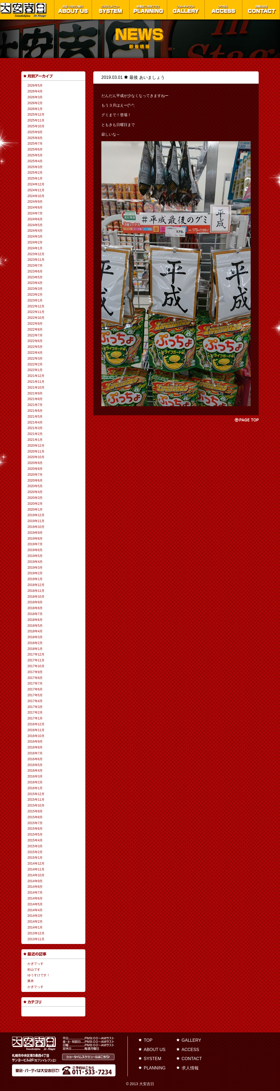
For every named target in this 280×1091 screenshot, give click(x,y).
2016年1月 (35, 788)
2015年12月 (36, 794)
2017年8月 (35, 678)
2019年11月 (36, 521)
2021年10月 (36, 387)
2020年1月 (35, 509)
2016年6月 (35, 759)
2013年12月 (36, 933)
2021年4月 (35, 422)
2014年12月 (36, 863)
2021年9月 (35, 393)
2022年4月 (35, 353)
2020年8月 (35, 469)
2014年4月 (35, 910)
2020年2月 (35, 504)
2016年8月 (35, 747)
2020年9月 (35, 463)
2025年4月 (35, 161)
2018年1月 (35, 649)
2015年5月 (35, 834)
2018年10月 (36, 597)
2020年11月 (36, 451)
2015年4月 (35, 840)
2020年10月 (36, 457)
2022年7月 (35, 335)
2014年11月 (36, 869)
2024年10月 (36, 196)
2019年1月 (35, 579)
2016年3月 (35, 776)
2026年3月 (35, 97)
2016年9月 (35, 741)
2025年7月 (35, 143)
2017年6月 (35, 689)
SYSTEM (152, 1058)
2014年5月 (35, 904)
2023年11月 (36, 260)
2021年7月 (35, 405)
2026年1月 (35, 109)
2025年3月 (35, 167)
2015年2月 (35, 852)
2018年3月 (35, 637)
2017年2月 (35, 712)
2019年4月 (35, 562)
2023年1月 (35, 300)
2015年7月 (35, 823)
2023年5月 (35, 277)
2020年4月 (35, 492)
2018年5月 (35, 626)
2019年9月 (35, 533)
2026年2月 (35, 103)
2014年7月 (35, 892)
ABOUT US (155, 1049)
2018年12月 (36, 585)
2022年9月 (35, 323)
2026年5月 (35, 85)
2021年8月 (35, 399)
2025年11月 (36, 120)
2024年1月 (35, 248)
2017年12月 (36, 654)
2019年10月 (36, 527)
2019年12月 (36, 515)
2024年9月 (35, 201)
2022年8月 (35, 329)
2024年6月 (35, 219)
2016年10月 (36, 736)
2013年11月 (36, 939)
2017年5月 (35, 695)
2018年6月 (35, 620)
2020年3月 (35, 498)
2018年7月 (35, 614)
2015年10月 (36, 805)
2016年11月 (36, 730)
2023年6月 (35, 271)
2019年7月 (35, 544)
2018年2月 (35, 643)
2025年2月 (35, 172)
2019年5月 (35, 556)
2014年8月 (35, 887)
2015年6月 (35, 829)
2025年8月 (35, 138)
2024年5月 (35, 225)
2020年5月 (35, 486)
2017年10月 (36, 666)
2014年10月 (36, 875)
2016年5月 (35, 765)
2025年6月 (35, 149)
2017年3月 (35, 707)
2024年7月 (35, 213)
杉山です (33, 969)
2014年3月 (35, 916)
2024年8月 (35, 207)
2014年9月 (35, 881)
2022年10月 (36, 318)
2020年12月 (36, 445)
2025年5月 (35, 155)
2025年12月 (36, 114)
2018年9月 (35, 602)
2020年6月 (35, 480)
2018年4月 (35, 631)
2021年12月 (36, 376)
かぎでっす (35, 964)
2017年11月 (36, 660)
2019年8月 (35, 538)
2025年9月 (35, 132)
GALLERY (191, 1040)
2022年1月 (35, 370)
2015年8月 (35, 817)
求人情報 (190, 1068)
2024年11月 (36, 190)
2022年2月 (35, 364)
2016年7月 (35, 753)
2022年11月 (36, 312)
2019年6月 (35, 550)
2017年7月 (35, 683)
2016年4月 (35, 770)
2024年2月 (35, 242)
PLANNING (155, 1068)
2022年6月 (35, 341)
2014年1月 (35, 927)
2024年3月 (35, 236)
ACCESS (190, 1049)
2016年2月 (35, 782)
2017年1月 (35, 718)
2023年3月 (35, 289)
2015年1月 (35, 858)
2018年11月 (36, 591)
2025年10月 (36, 126)
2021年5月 (35, 416)
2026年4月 (35, 91)
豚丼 (30, 981)
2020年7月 (35, 475)
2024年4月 (35, 231)
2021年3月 (35, 428)
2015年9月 (35, 811)
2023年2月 (35, 294)
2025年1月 (35, 178)
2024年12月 (36, 184)
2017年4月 (35, 701)
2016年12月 (36, 724)
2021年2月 (35, 434)
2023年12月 (36, 254)
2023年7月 (35, 265)
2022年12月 (36, 306)
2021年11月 (36, 382)
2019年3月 (35, 567)
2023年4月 (35, 283)
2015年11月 (36, 799)
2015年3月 (35, 846)
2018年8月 (35, 608)
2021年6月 (35, 411)
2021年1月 (35, 440)
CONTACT (192, 1058)
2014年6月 (35, 898)
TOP (148, 1040)
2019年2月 (35, 573)
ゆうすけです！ (38, 975)
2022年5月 (35, 347)
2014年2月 (35, 921)
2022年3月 (35, 358)
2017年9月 (35, 672)
